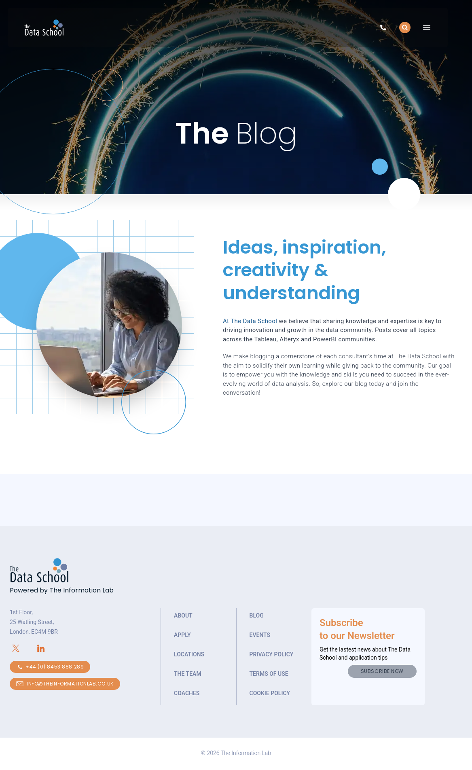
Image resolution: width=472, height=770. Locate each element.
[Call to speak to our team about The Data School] (383, 29)
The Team (187, 674)
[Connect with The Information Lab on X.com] (22, 648)
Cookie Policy (270, 693)
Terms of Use (269, 674)
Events (260, 635)
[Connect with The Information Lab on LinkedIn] (47, 648)
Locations (189, 654)
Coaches (186, 693)
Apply (182, 635)
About (183, 615)
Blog (257, 615)
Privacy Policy (272, 654)
